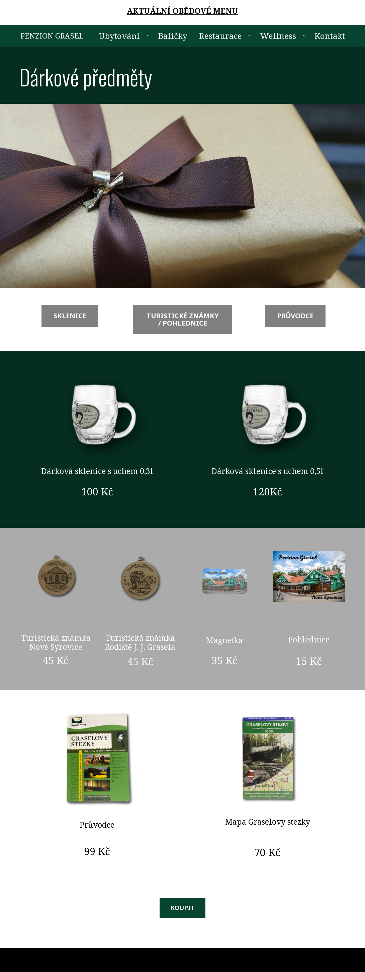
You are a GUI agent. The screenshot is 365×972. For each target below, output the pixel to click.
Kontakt (329, 35)
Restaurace (220, 35)
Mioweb (337, 960)
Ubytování (119, 35)
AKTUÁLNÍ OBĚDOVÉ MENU (182, 10)
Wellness (278, 35)
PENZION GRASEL (52, 35)
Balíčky (172, 35)
